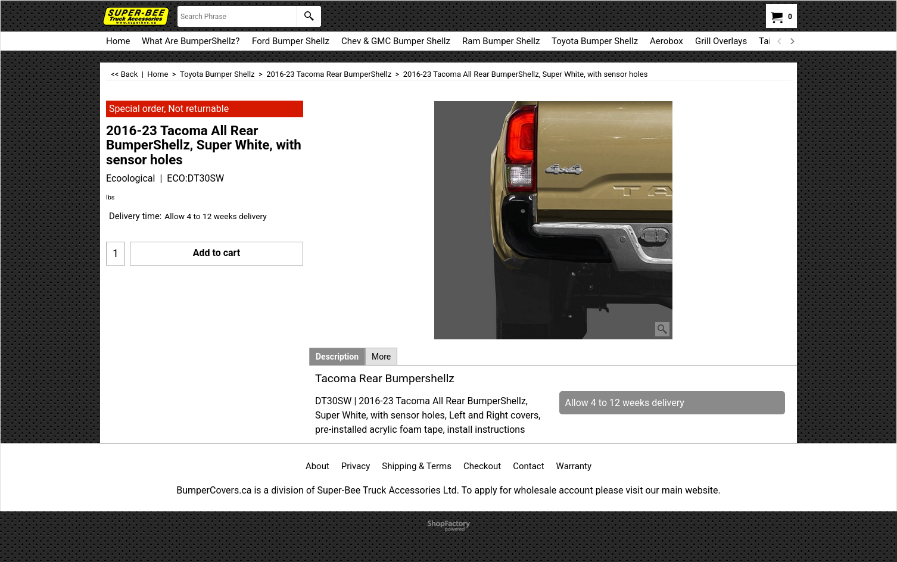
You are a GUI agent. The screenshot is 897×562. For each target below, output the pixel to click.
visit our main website (671, 490)
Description (337, 356)
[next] (791, 41)
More (381, 356)
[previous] (779, 41)
